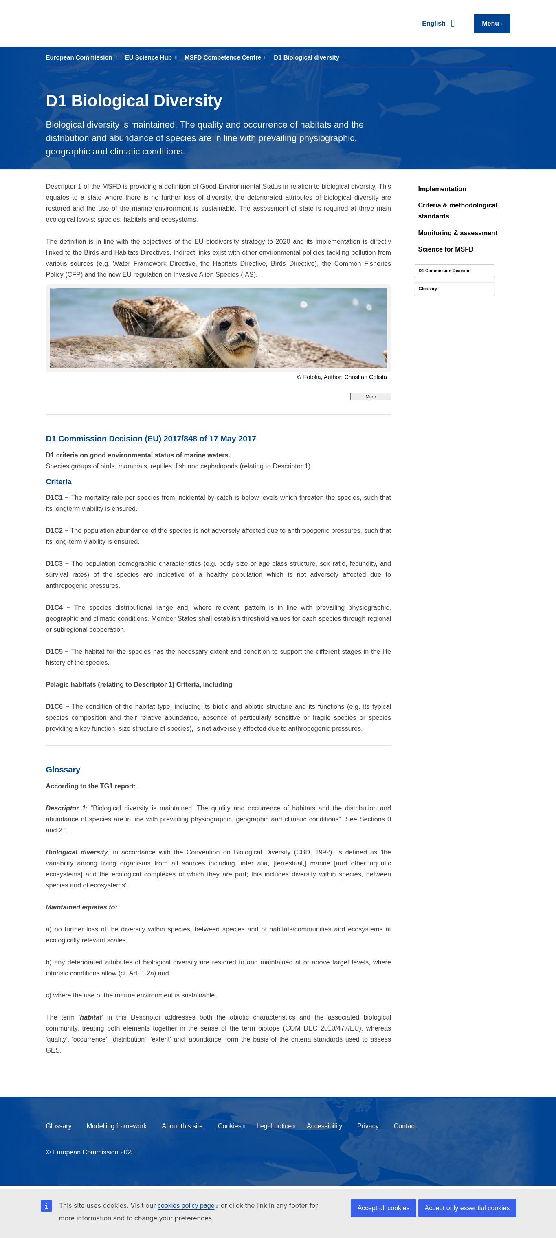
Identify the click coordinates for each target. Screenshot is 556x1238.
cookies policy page (186, 1205)
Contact (405, 1126)
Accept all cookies (383, 1208)
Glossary (59, 1126)
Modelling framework (117, 1126)
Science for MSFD (446, 249)
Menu (490, 23)
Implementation (442, 188)
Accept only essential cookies (467, 1208)
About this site (182, 1126)
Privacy (367, 1126)
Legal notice (274, 1126)
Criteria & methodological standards (458, 211)
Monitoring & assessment (458, 233)
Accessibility (324, 1126)
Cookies (230, 1126)
